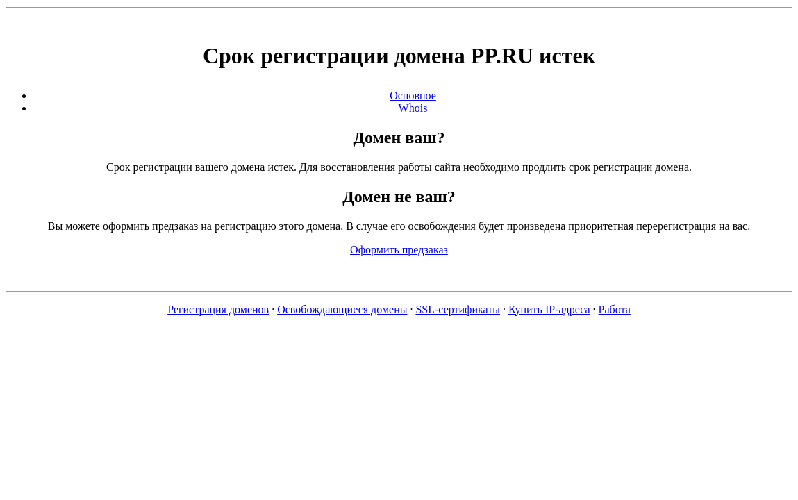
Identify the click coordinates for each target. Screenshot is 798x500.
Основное (413, 95)
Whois (413, 108)
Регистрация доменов (218, 309)
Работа (615, 309)
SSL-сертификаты (457, 309)
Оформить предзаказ (399, 250)
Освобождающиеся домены (342, 309)
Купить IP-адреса (549, 309)
